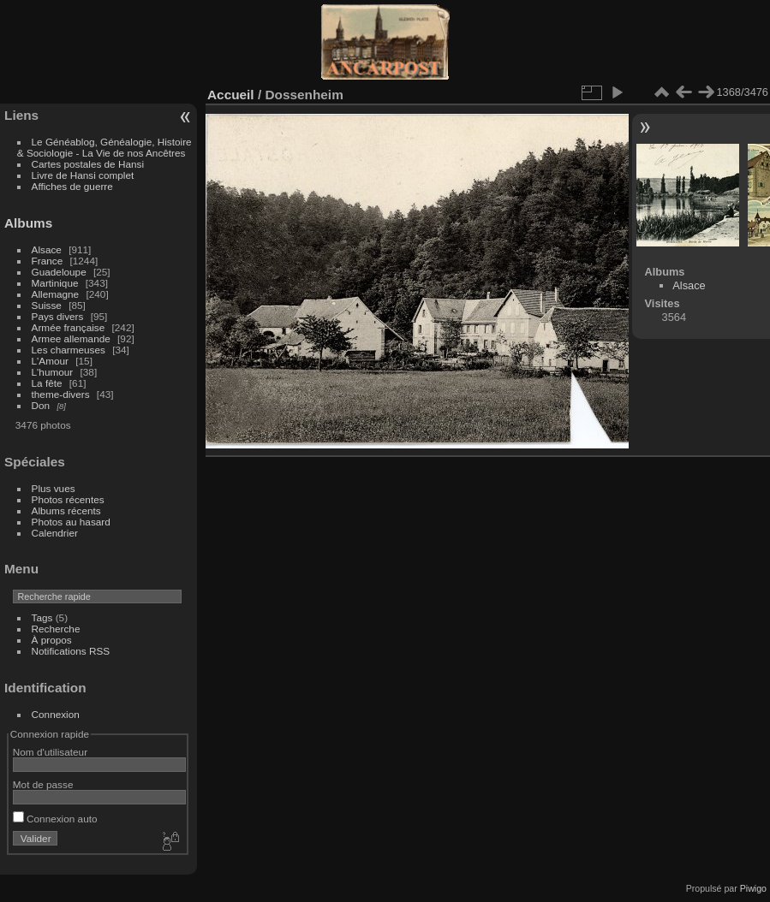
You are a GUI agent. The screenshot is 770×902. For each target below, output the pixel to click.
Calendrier (55, 532)
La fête (47, 383)
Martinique (55, 282)
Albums (28, 223)
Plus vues (53, 488)
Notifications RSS (71, 650)
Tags (42, 617)
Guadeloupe (59, 271)
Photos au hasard (71, 521)
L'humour (53, 371)
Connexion (56, 714)
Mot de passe (43, 784)
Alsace (47, 249)
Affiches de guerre (72, 186)
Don (41, 405)
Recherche (56, 628)
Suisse (47, 305)
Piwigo (753, 888)
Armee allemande (71, 338)
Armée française (68, 327)
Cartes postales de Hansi (88, 163)
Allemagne (56, 294)
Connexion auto (55, 818)
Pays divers (58, 316)
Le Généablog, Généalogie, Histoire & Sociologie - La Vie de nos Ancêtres (104, 147)
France (47, 260)
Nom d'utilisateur (50, 751)
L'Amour (50, 360)
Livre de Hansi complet (83, 175)
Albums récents (66, 510)
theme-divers (61, 394)
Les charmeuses (68, 349)
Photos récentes (68, 499)
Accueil (230, 94)
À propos (52, 639)
